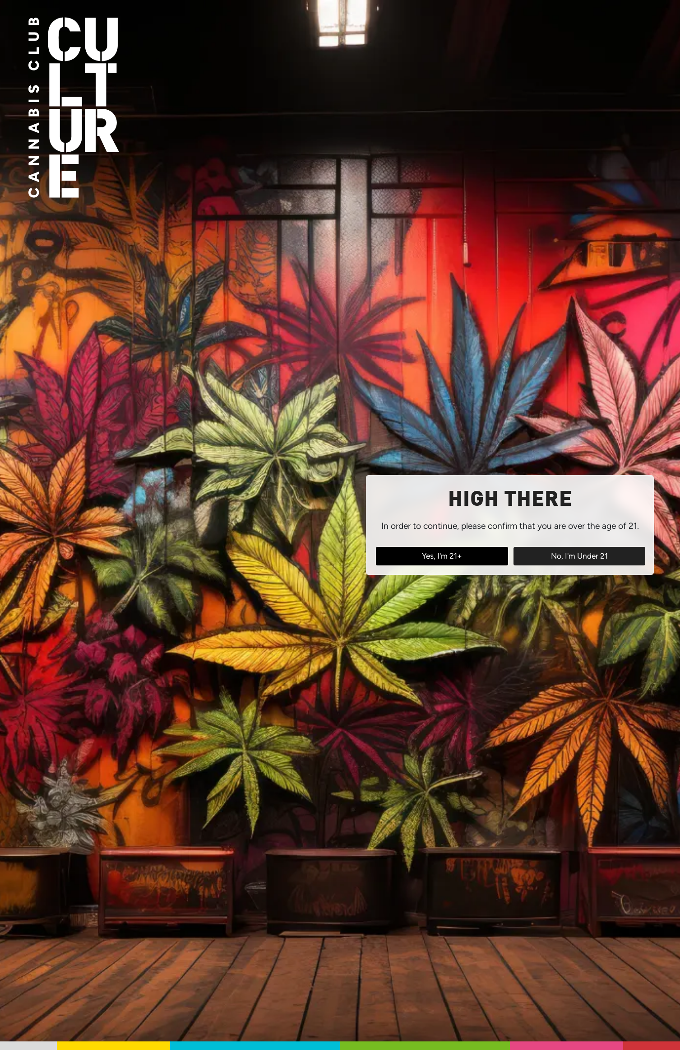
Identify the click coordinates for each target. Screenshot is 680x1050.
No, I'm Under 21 (579, 555)
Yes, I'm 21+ (442, 555)
